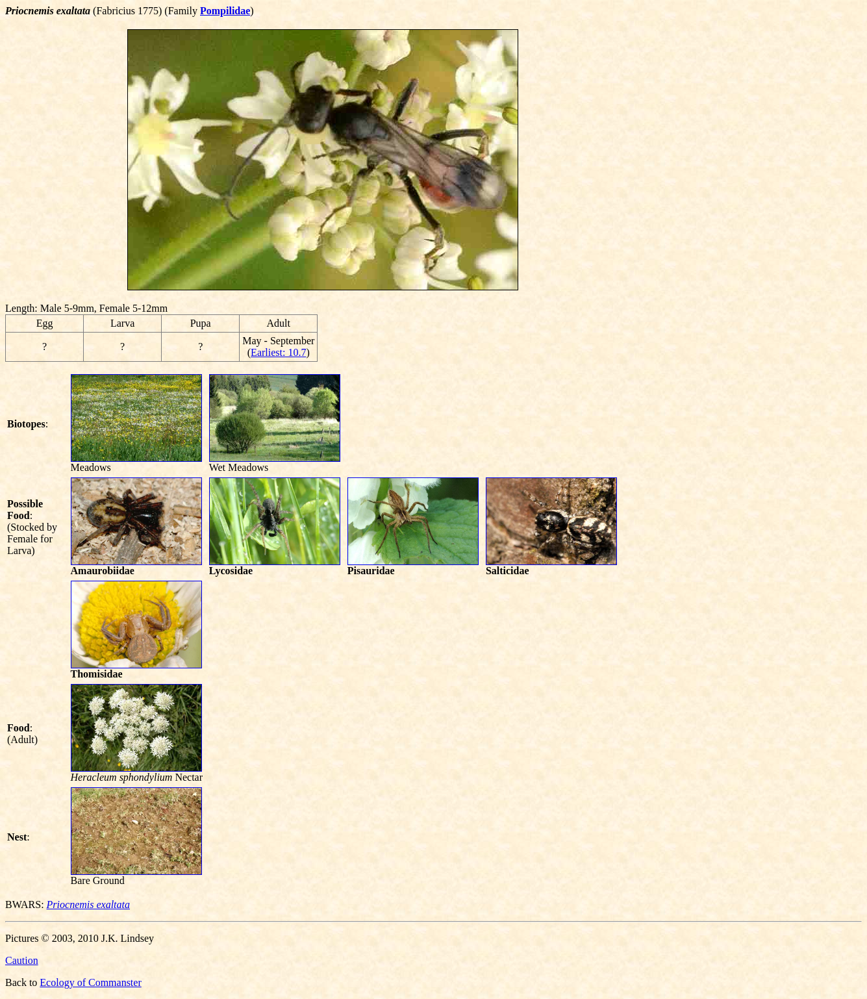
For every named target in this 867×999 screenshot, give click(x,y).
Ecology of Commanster (90, 982)
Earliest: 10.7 (278, 352)
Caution (21, 960)
